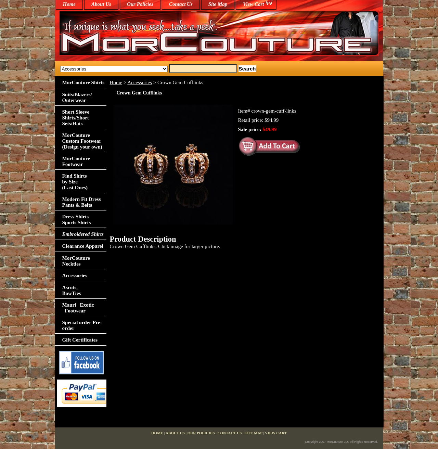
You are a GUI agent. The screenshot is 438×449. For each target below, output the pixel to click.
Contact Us (181, 4)
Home (116, 82)
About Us (101, 4)
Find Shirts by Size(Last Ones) (75, 181)
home (69, 4)
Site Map (217, 4)
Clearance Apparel (82, 246)
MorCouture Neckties (76, 261)
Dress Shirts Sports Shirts (76, 219)
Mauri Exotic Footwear (78, 307)
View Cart (253, 4)
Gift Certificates (80, 340)
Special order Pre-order (82, 325)
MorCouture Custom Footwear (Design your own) (82, 141)
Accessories (139, 82)
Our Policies (140, 4)
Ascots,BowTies (71, 290)
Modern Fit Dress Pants (81, 202)
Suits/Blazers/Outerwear (77, 97)
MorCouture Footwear (76, 161)
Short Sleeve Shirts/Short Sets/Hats (76, 117)
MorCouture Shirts (83, 82)
